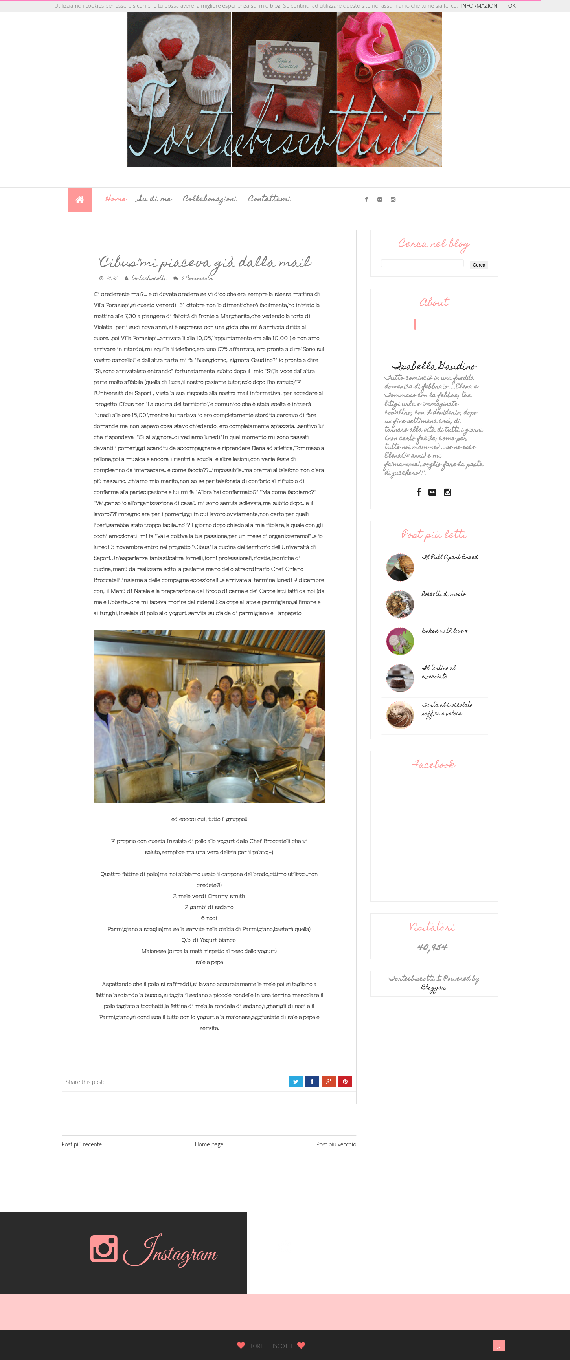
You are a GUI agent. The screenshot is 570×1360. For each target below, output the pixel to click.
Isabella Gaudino (434, 367)
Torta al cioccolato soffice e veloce (447, 709)
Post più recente (82, 1144)
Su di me (155, 200)
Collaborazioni (210, 200)
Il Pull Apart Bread (450, 558)
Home (116, 200)
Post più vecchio (336, 1144)
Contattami (270, 200)
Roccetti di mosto (443, 594)
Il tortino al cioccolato (439, 672)
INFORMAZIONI (480, 5)
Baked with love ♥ (445, 631)
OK (512, 5)
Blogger (433, 988)
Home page (209, 1144)
